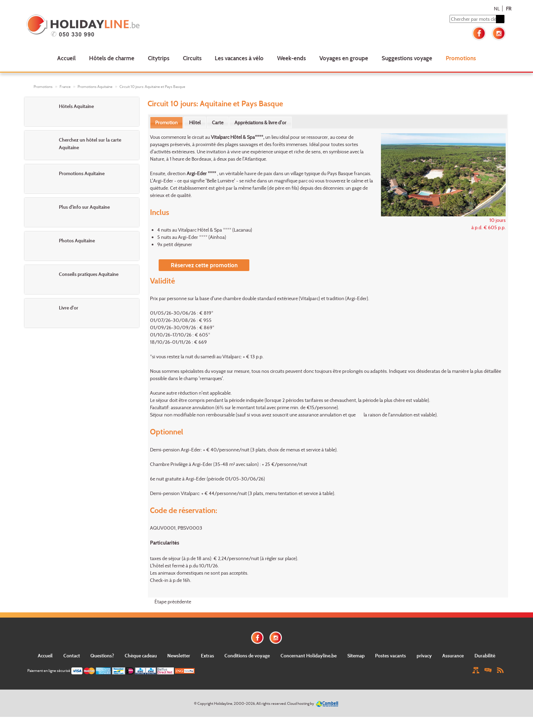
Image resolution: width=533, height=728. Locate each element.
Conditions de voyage (247, 655)
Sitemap (356, 655)
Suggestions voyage (407, 58)
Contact (71, 655)
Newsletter (178, 655)
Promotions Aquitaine (95, 86)
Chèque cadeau (141, 655)
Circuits (192, 58)
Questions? (102, 655)
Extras (207, 655)
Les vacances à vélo (239, 58)
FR (508, 8)
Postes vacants (390, 655)
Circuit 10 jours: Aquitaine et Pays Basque (152, 86)
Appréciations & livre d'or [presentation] (260, 122)
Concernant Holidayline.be (309, 655)
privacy (424, 655)
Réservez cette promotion (204, 265)
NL (497, 8)
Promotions (461, 58)
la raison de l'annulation (388, 414)
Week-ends (291, 58)
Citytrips (158, 58)
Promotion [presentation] (166, 122)
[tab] (166, 122)
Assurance (453, 655)
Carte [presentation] (217, 122)
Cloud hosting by (300, 703)
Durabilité (484, 655)
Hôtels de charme (111, 58)
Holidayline (223, 703)
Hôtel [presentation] (195, 122)
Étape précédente (172, 601)
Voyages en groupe (343, 58)
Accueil (66, 58)
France (65, 86)
